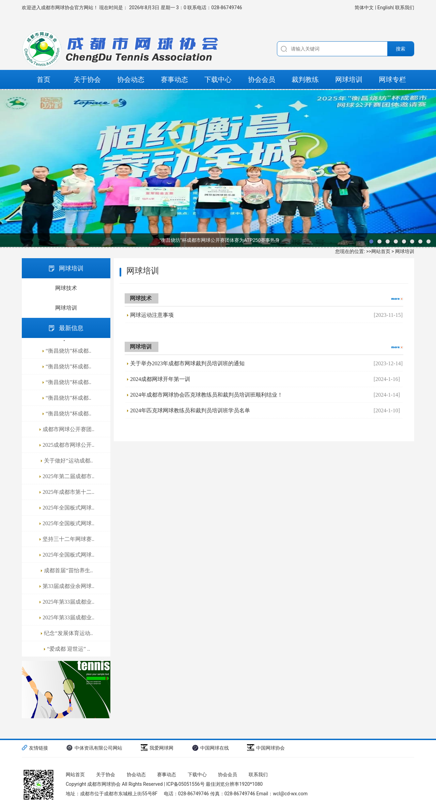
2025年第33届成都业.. (68, 602)
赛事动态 (174, 79)
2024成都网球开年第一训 (160, 379)
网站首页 (380, 251)
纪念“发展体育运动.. (68, 633)
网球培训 (348, 79)
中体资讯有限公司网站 (94, 747)
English (385, 7)
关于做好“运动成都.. (68, 460)
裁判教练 (305, 79)
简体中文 (365, 7)
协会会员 (261, 79)
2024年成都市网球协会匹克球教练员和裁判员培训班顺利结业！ (206, 395)
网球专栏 (392, 79)
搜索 (400, 48)
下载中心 (218, 79)
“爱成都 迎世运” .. (68, 649)
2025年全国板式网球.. (68, 508)
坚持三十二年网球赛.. (68, 539)
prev (8, 168)
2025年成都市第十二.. (68, 492)
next (427, 168)
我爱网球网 (157, 747)
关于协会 (87, 79)
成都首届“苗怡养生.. (68, 570)
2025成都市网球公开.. (68, 445)
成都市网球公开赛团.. (68, 429)
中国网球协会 (265, 747)
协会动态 (130, 79)
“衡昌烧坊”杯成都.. (68, 351)
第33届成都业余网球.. (68, 586)
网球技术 (66, 288)
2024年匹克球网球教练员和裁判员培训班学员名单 (190, 410)
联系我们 (404, 7)
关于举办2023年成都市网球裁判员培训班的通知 (187, 363)
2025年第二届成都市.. (68, 476)
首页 (43, 79)
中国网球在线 (210, 747)
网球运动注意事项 (152, 315)
